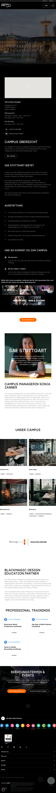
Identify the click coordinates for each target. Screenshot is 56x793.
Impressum (40, 777)
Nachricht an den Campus (16, 133)
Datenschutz (40, 779)
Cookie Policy (41, 780)
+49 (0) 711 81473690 (15, 129)
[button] (3, 790)
